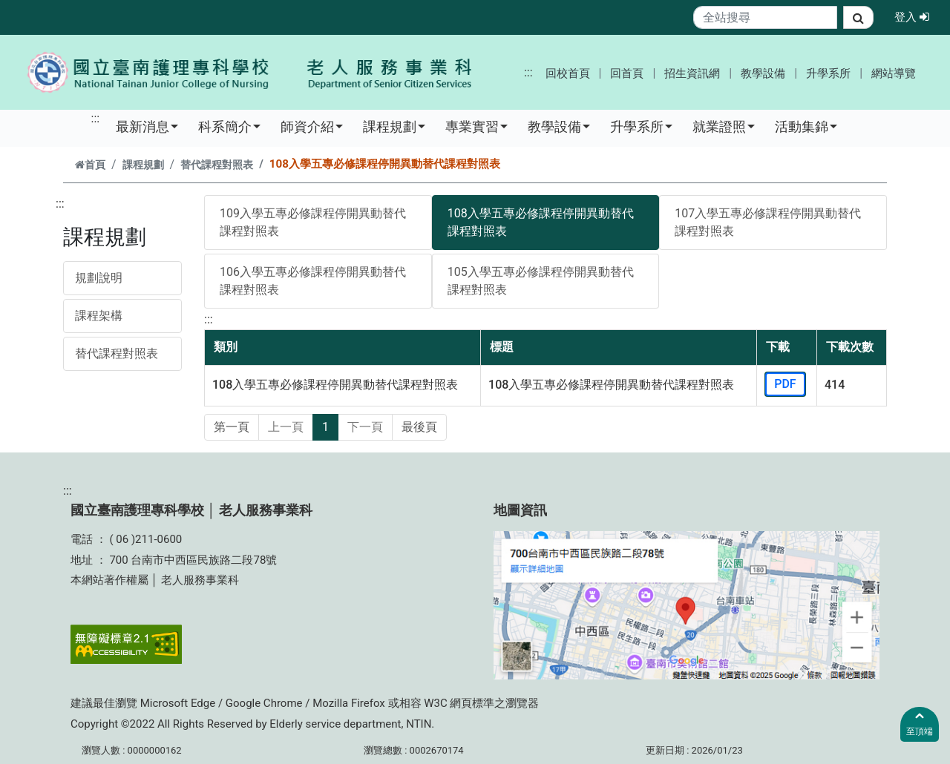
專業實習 (476, 126)
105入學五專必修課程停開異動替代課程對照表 (541, 281)
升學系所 (828, 73)
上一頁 (286, 427)
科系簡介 (229, 126)
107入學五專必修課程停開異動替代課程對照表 (768, 222)
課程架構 (98, 316)
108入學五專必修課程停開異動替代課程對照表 (541, 222)
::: (528, 72)
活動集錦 (806, 126)
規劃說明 (98, 278)
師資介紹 (312, 126)
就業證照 (723, 126)
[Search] (765, 17)
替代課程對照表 (216, 165)
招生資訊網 (692, 73)
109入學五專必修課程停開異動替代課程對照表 (313, 222)
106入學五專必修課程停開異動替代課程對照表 (313, 281)
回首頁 (626, 73)
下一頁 (365, 427)
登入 (916, 16)
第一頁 (231, 427)
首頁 (90, 165)
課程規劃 (394, 126)
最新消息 (147, 126)
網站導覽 (893, 73)
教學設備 (763, 73)
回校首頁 (568, 73)
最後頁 (419, 427)
